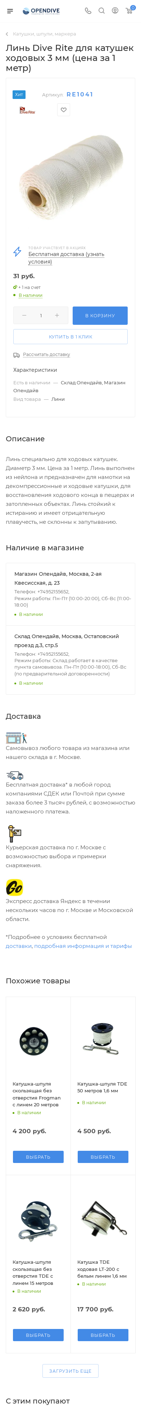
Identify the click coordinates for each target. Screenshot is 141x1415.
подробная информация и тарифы (83, 945)
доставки (19, 945)
